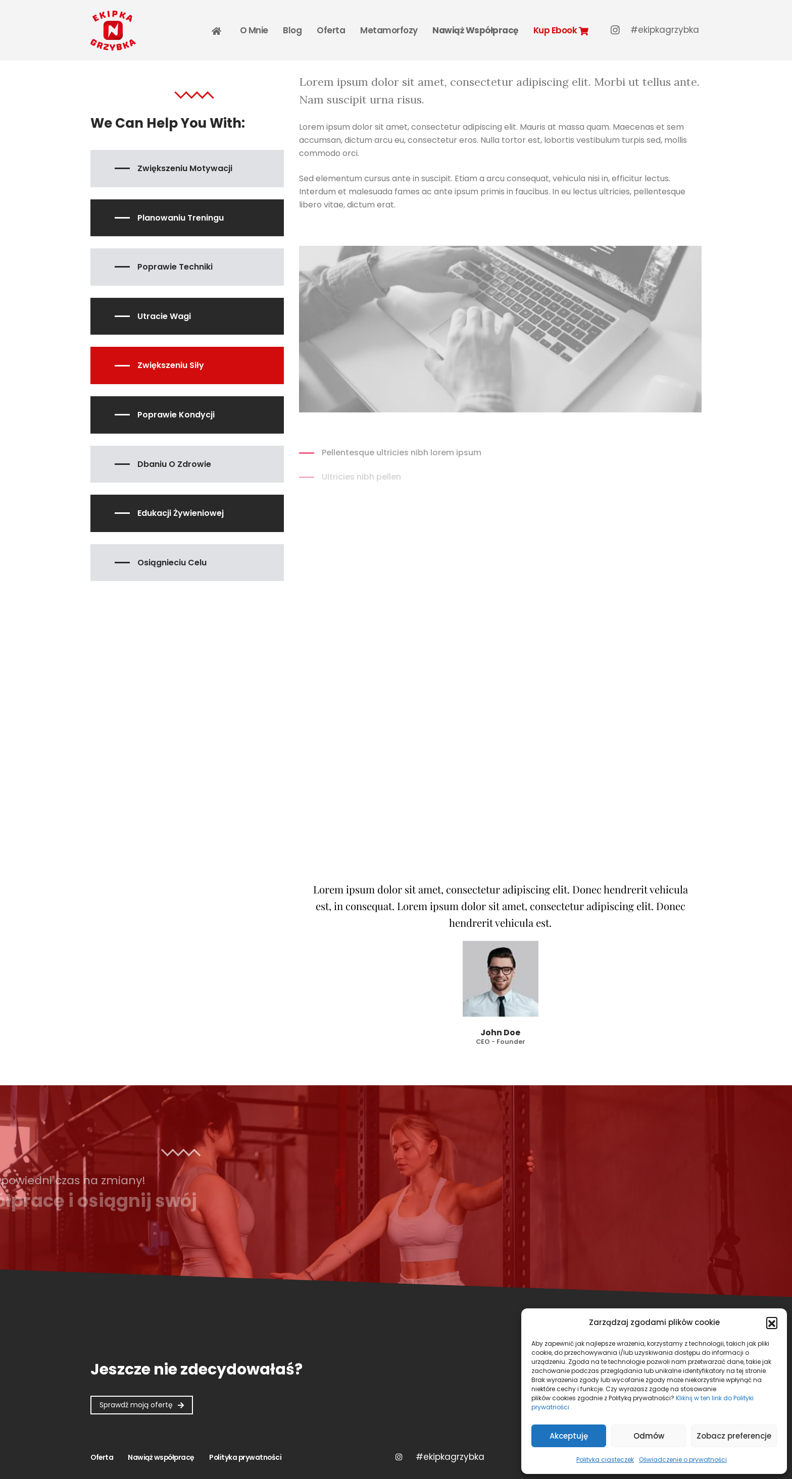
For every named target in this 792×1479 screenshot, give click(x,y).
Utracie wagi (164, 316)
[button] (772, 1322)
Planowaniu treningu (180, 218)
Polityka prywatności (245, 1457)
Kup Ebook (560, 30)
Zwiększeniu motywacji (184, 168)
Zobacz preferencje (734, 1436)
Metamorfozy (389, 30)
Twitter (449, 1457)
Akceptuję (569, 1436)
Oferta (331, 30)
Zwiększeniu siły (170, 365)
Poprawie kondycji (176, 414)
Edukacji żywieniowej (180, 513)
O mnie (254, 30)
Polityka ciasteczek (605, 1459)
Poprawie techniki (175, 267)
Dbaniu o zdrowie (174, 464)
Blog (292, 30)
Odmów (648, 1436)
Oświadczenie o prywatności (683, 1459)
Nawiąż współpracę (475, 30)
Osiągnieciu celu (172, 562)
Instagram (398, 1457)
